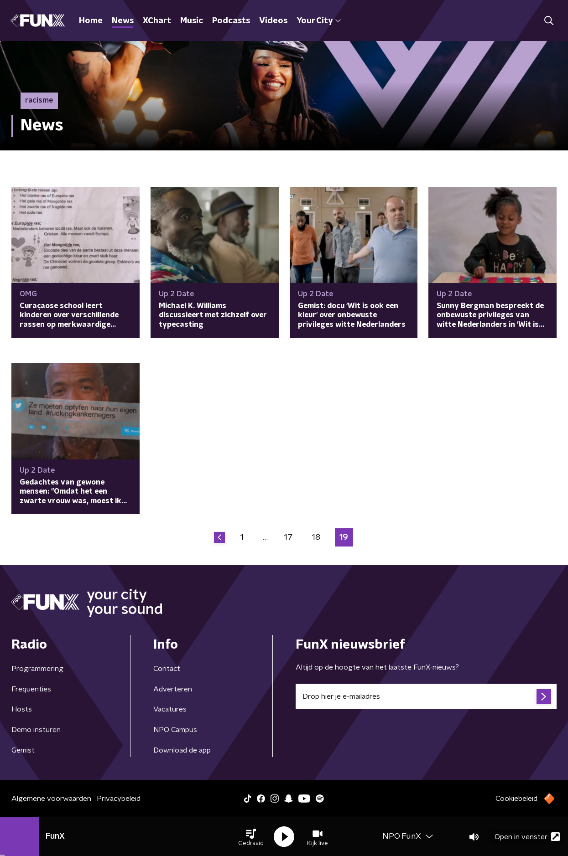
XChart (157, 21)
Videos (273, 21)
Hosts (21, 709)
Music (191, 21)
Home (91, 21)
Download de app (182, 750)
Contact (166, 668)
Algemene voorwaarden (51, 798)
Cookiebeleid (516, 798)
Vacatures (170, 709)
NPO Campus (175, 729)
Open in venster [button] (527, 836)
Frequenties (31, 689)
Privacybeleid (119, 798)
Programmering (37, 668)
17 (288, 537)
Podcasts (231, 21)
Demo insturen (36, 729)
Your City (319, 21)
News (123, 21)
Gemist (23, 750)
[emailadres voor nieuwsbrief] (426, 696)
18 (316, 537)
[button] (251, 836)
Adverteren (172, 689)
